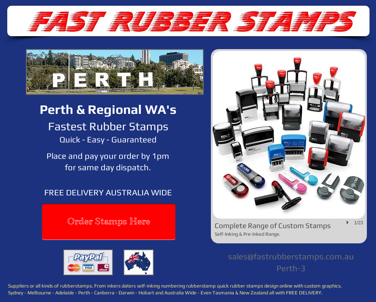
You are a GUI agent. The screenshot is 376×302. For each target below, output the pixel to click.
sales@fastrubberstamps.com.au (291, 256)
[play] (348, 222)
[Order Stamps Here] (108, 222)
